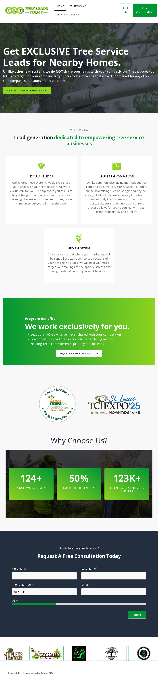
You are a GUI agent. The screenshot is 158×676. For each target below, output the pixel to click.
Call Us (125, 10)
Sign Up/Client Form (70, 14)
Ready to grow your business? (79, 548)
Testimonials (77, 6)
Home (60, 6)
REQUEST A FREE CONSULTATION (27, 90)
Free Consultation (144, 10)
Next (137, 615)
